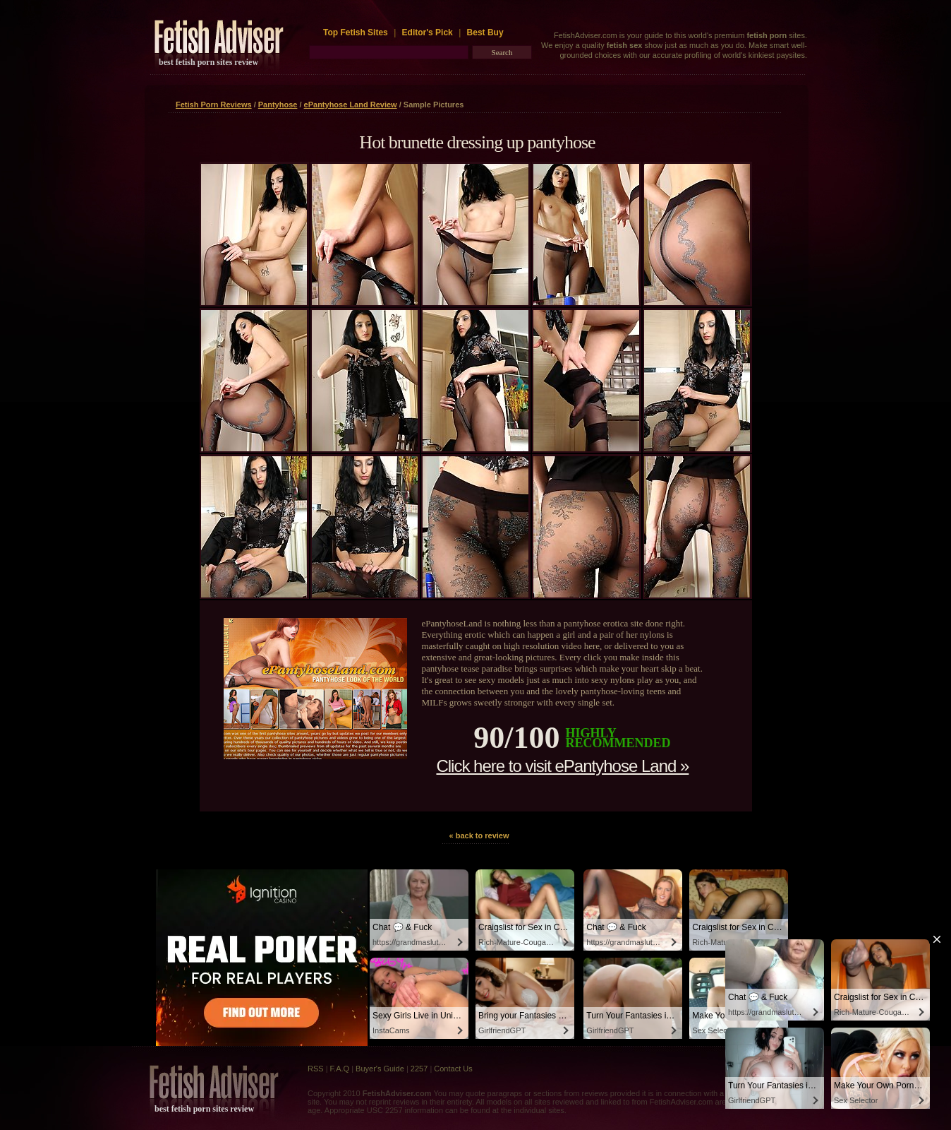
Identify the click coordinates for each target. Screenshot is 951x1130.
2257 (419, 1068)
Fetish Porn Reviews (214, 104)
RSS (316, 1068)
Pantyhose (278, 104)
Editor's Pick (427, 32)
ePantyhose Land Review (350, 104)
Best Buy (485, 32)
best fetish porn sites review (208, 62)
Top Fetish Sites (356, 32)
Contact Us (453, 1068)
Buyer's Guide (380, 1068)
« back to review (479, 835)
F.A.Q (340, 1068)
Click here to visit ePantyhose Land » (562, 765)
